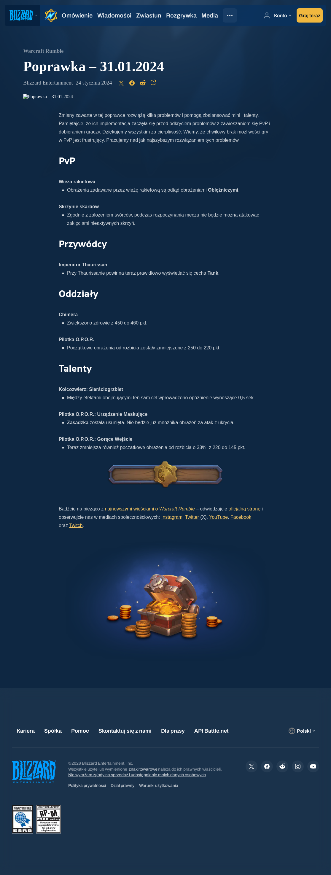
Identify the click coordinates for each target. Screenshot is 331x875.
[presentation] (22, 15)
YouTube (218, 517)
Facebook (240, 517)
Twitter (192, 517)
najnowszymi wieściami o (150, 508)
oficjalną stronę (244, 508)
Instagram (171, 517)
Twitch (75, 525)
